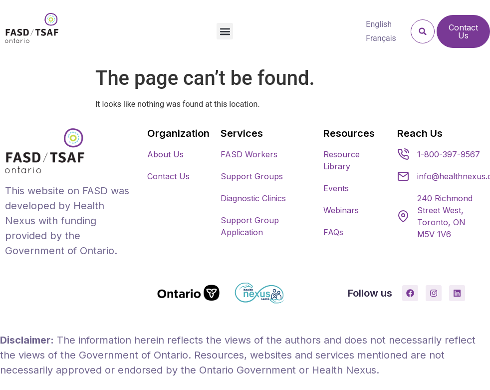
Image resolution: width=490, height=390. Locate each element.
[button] (225, 31)
